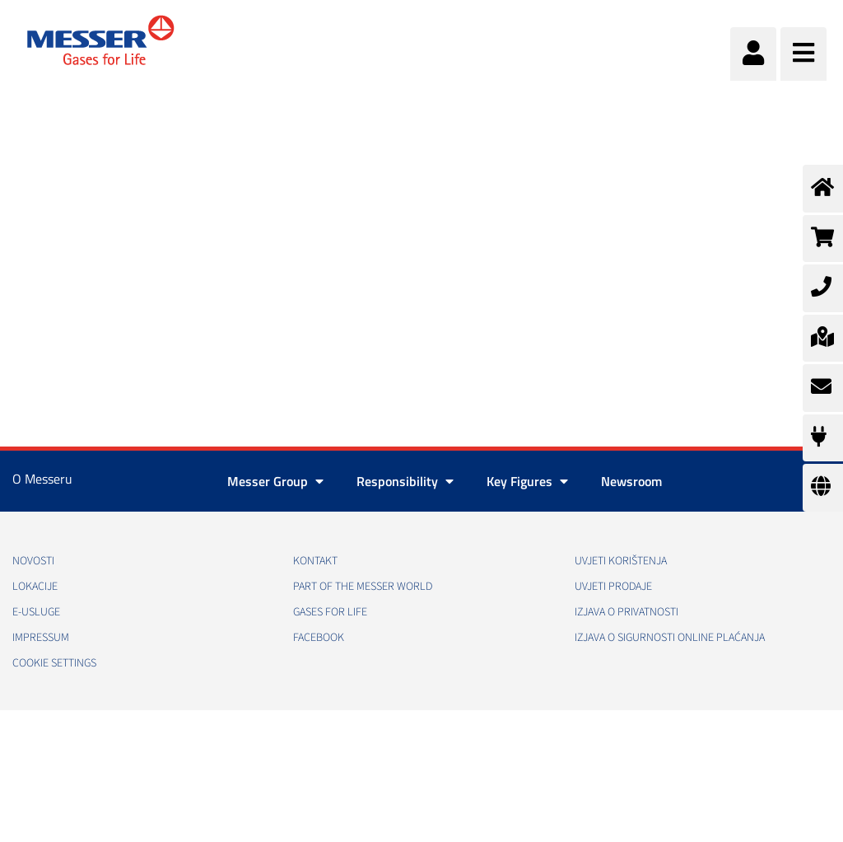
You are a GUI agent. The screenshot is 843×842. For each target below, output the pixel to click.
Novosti (33, 561)
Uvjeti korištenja (621, 561)
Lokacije (35, 586)
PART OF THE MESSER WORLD (362, 586)
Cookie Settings (54, 663)
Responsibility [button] (405, 481)
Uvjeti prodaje (613, 586)
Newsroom (631, 481)
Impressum (40, 637)
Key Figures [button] (527, 481)
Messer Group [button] (275, 481)
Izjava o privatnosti (626, 612)
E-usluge (36, 612)
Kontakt (315, 561)
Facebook (318, 637)
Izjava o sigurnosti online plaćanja (670, 637)
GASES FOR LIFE (330, 612)
